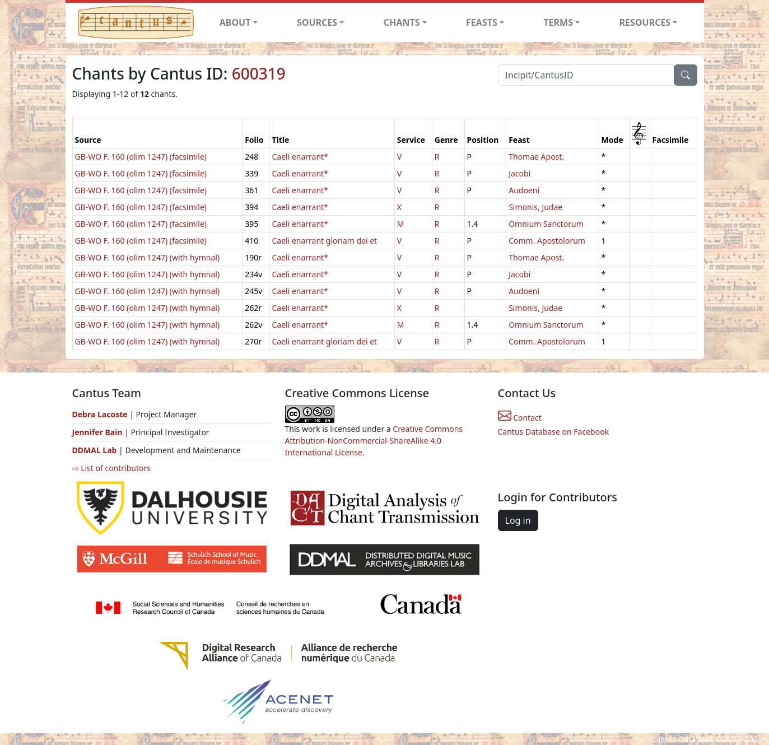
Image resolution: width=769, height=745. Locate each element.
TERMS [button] (558, 22)
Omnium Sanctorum (546, 223)
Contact (520, 417)
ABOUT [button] (235, 22)
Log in (518, 520)
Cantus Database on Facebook (553, 431)
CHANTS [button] (402, 22)
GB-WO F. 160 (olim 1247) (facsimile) (141, 156)
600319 (259, 73)
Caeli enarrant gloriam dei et (324, 240)
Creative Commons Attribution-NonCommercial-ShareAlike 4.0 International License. (374, 440)
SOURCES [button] (317, 22)
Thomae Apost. (536, 156)
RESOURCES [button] (645, 22)
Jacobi (519, 173)
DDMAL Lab (94, 450)
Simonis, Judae (535, 207)
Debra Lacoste (100, 414)
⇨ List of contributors (111, 468)
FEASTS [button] (481, 22)
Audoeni (524, 190)
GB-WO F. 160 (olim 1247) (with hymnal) (147, 257)
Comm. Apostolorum (547, 240)
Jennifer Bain (98, 432)
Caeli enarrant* (300, 156)
